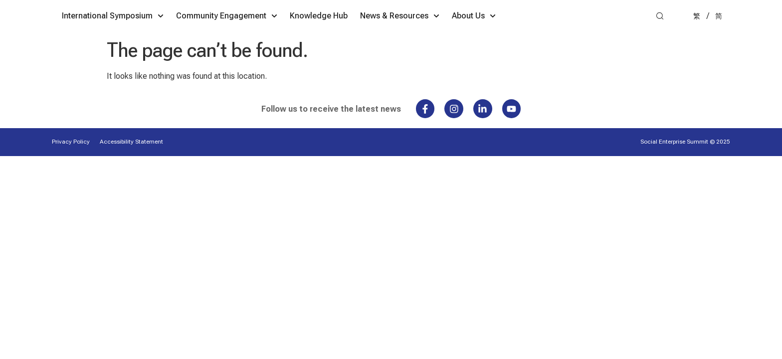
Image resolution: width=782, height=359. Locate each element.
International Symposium (197, 37)
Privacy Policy (71, 164)
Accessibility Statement (131, 164)
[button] (659, 38)
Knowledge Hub (403, 37)
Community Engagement (311, 37)
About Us (559, 37)
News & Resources (484, 37)
